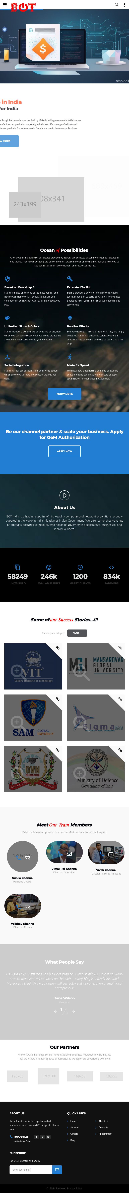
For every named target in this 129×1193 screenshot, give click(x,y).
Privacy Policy (74, 1188)
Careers (74, 1133)
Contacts (103, 1127)
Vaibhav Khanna (22, 923)
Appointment (105, 1133)
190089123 (21, 1136)
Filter (77, 633)
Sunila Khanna (22, 878)
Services (74, 1127)
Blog (72, 1140)
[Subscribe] (57, 1169)
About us (103, 1121)
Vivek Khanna (106, 870)
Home (73, 1121)
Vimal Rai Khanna (64, 869)
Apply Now (64, 451)
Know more (64, 393)
